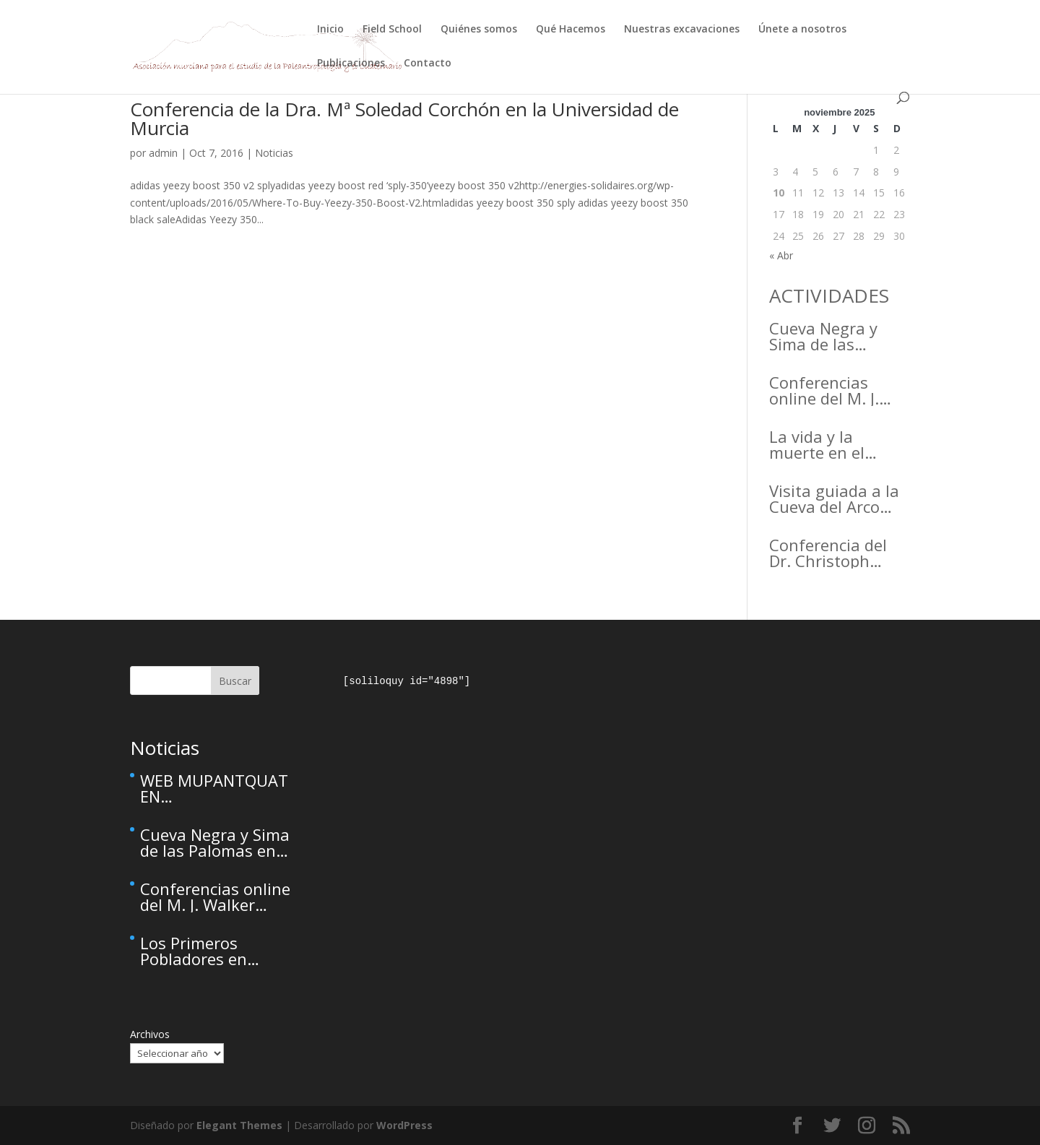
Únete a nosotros (802, 29)
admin (163, 153)
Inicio (330, 29)
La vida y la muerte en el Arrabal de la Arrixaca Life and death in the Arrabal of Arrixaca (833, 444)
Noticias (274, 153)
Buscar (235, 681)
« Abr (781, 255)
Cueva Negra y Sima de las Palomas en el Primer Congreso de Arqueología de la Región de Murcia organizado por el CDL (839, 336)
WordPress (404, 1125)
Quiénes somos (479, 29)
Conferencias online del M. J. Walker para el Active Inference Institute (829, 390)
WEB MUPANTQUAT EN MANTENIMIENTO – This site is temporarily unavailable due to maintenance (214, 788)
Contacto (427, 63)
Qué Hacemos (570, 29)
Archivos (150, 1034)
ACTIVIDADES (829, 295)
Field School (392, 29)
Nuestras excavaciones (682, 29)
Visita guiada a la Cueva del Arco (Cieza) (834, 498)
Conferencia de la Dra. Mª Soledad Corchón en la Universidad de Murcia (404, 118)
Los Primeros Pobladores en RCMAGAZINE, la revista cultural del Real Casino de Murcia (210, 951)
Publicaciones (351, 63)
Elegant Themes (239, 1125)
